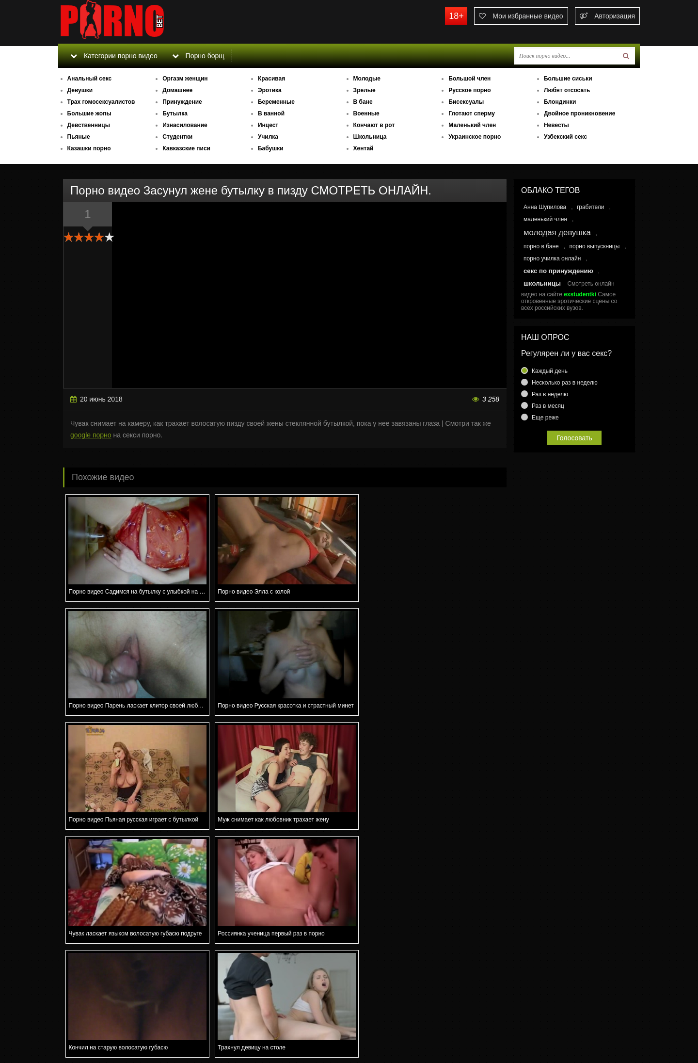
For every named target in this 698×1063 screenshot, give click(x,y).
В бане (363, 101)
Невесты (556, 125)
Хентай (363, 148)
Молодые (367, 78)
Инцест (268, 125)
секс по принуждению (558, 270)
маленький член (545, 219)
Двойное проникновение (579, 113)
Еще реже (545, 417)
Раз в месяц (548, 406)
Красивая (271, 78)
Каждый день (550, 371)
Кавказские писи (186, 148)
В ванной (271, 113)
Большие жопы (89, 113)
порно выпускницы (594, 246)
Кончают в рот (374, 125)
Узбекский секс (565, 136)
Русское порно (469, 90)
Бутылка (175, 113)
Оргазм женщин (184, 78)
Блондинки (560, 101)
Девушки (80, 90)
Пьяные (78, 136)
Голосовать (574, 438)
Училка (268, 136)
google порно (90, 435)
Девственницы (88, 125)
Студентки (177, 136)
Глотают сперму (471, 113)
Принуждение (182, 101)
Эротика (270, 90)
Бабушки (271, 148)
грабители (590, 207)
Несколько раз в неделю (565, 382)
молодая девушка (557, 232)
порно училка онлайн (552, 258)
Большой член (469, 78)
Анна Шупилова (545, 207)
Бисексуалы (466, 101)
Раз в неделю (550, 394)
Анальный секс (89, 78)
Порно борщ (198, 56)
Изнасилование (184, 125)
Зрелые (364, 90)
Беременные (276, 101)
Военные (366, 113)
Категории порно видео (113, 56)
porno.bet (131, 22)
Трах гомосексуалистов (101, 101)
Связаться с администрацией (108, 1029)
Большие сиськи (568, 78)
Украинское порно (474, 136)
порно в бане (541, 246)
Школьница (370, 136)
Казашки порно (89, 148)
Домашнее (177, 90)
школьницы (542, 283)
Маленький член (472, 125)
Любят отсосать (567, 90)
